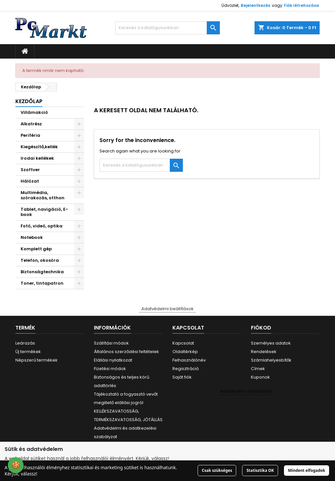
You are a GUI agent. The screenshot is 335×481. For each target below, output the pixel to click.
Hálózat (30, 181)
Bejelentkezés (255, 5)
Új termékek (28, 351)
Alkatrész (31, 124)
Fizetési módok (110, 368)
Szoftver (30, 170)
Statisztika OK (260, 470)
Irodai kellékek (37, 158)
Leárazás (25, 343)
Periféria (30, 135)
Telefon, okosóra (40, 260)
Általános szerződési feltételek (126, 351)
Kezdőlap (29, 101)
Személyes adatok (271, 343)
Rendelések (263, 351)
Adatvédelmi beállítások (167, 309)
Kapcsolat (183, 343)
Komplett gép (36, 249)
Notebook (32, 237)
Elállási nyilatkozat (113, 360)
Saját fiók (182, 377)
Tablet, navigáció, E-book (44, 212)
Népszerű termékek (36, 360)
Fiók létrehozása (301, 5)
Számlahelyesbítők (271, 360)
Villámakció (34, 112)
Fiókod (261, 327)
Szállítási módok (111, 343)
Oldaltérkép (185, 351)
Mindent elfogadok (306, 470)
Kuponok (260, 377)
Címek (258, 368)
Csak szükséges (217, 470)
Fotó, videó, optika (41, 226)
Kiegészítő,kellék (39, 147)
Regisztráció (185, 368)
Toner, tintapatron (42, 283)
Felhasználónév (189, 360)
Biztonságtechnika (42, 272)
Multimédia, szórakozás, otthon (42, 195)
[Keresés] (167, 27)
